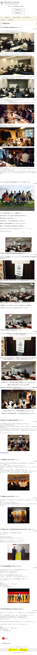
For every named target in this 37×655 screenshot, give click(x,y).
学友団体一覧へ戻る (6, 643)
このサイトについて (12, 646)
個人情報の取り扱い (19, 646)
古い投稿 (5, 638)
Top (1, 17)
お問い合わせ (17, 6)
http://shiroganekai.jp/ (4, 452)
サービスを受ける (26, 17)
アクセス (11, 6)
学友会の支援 (10, 19)
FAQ (22, 6)
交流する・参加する (16, 17)
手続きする (3, 19)
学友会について (8, 17)
